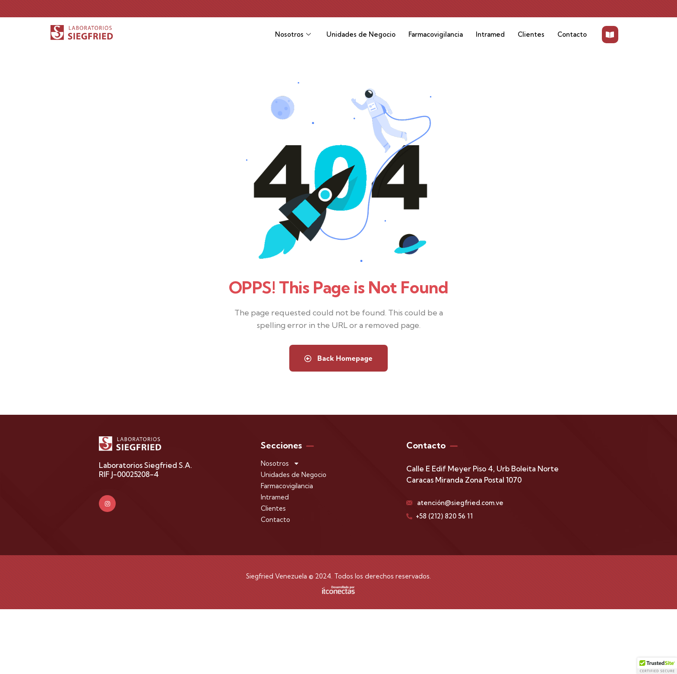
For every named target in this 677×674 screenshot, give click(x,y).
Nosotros (293, 35)
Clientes (531, 34)
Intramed (490, 34)
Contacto (572, 34)
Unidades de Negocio (360, 34)
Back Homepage (338, 358)
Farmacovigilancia (435, 34)
